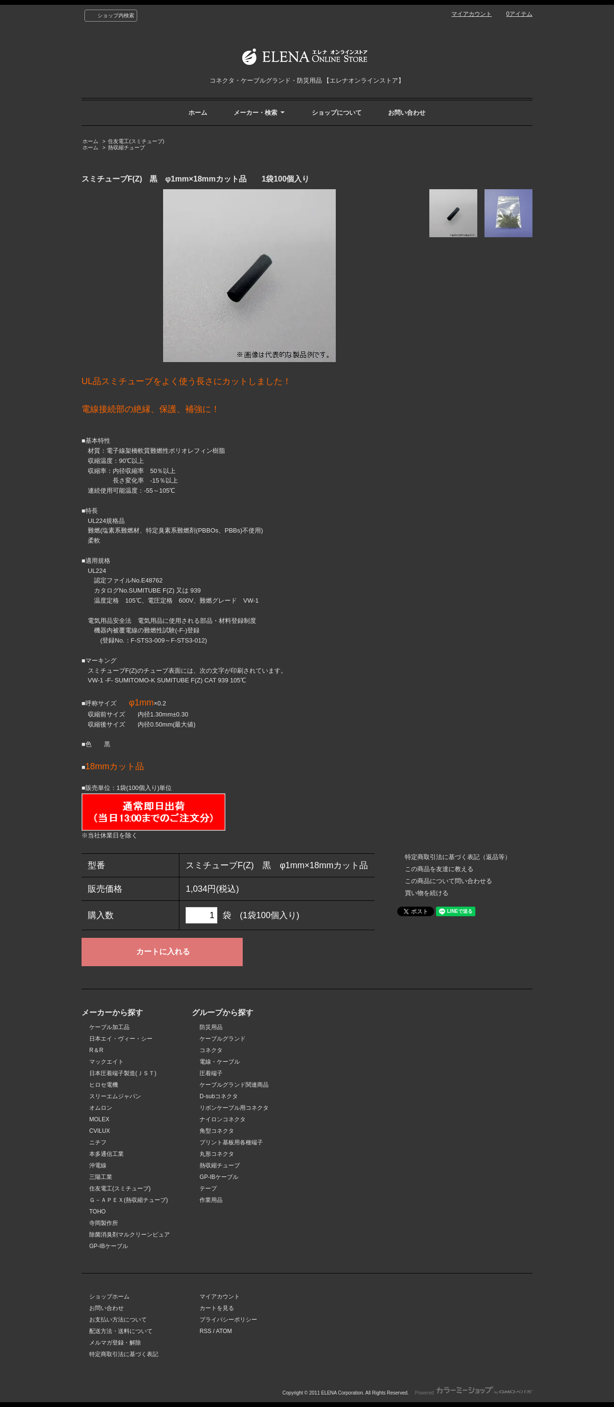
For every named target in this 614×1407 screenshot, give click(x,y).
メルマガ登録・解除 (115, 1342)
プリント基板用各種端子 (231, 1142)
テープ (208, 1188)
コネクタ (211, 1050)
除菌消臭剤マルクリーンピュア (129, 1234)
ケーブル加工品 (109, 1027)
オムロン (100, 1107)
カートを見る (217, 1308)
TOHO (97, 1211)
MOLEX (99, 1119)
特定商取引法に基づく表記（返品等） (458, 857)
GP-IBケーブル (108, 1246)
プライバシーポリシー (228, 1319)
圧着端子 (211, 1073)
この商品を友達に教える (439, 869)
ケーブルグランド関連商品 (234, 1084)
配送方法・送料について (121, 1331)
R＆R (96, 1050)
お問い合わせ (406, 112)
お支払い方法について (118, 1319)
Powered (473, 1392)
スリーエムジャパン (115, 1096)
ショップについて (337, 112)
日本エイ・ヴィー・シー (121, 1038)
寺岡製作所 (103, 1223)
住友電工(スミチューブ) (136, 141)
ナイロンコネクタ (223, 1119)
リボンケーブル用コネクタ (234, 1107)
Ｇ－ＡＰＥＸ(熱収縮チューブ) (128, 1200)
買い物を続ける (427, 893)
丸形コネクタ (217, 1154)
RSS (206, 1331)
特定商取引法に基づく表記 (123, 1354)
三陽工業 (100, 1177)
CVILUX (99, 1131)
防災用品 (211, 1027)
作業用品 (211, 1200)
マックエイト (106, 1061)
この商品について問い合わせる (448, 881)
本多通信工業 (106, 1154)
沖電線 (97, 1165)
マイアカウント (471, 14)
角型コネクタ (217, 1131)
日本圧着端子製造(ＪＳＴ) (122, 1073)
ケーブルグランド (223, 1038)
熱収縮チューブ (126, 147)
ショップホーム (109, 1296)
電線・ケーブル (220, 1061)
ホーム (198, 112)
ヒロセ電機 (103, 1084)
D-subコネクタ (219, 1096)
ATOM (224, 1331)
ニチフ (97, 1142)
